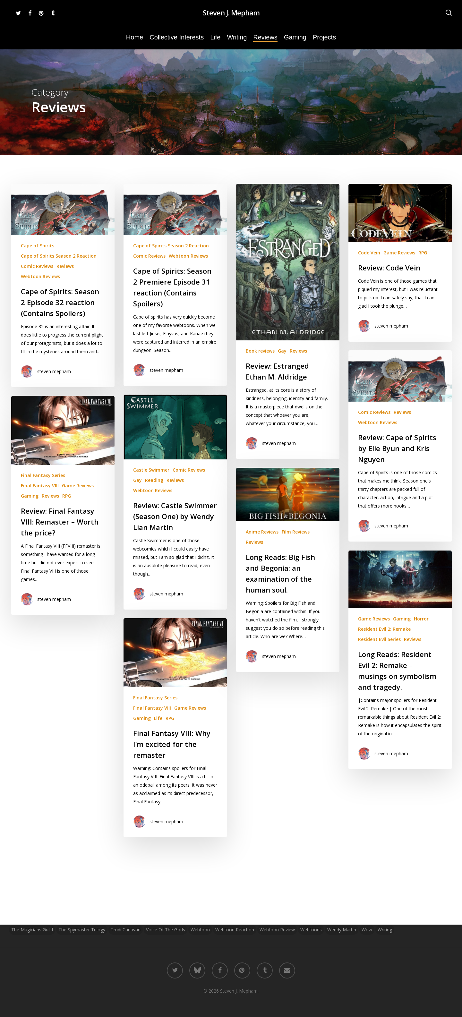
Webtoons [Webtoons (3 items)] (311, 930)
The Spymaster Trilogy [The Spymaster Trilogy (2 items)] (81, 930)
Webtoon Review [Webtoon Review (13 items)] (277, 930)
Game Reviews (399, 260)
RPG (422, 260)
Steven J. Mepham (231, 12)
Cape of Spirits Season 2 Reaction (59, 256)
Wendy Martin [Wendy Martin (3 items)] (341, 930)
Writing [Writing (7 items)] (385, 930)
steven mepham (54, 371)
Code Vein (369, 260)
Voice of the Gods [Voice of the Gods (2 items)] (165, 930)
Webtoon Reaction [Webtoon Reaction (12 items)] (234, 930)
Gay (282, 351)
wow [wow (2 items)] (367, 930)
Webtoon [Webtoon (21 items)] (200, 930)
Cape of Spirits (37, 246)
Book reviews (260, 351)
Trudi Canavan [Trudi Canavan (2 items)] (126, 930)
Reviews (65, 266)
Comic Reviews (37, 266)
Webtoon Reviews (40, 276)
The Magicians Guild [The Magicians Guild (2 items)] (32, 930)
